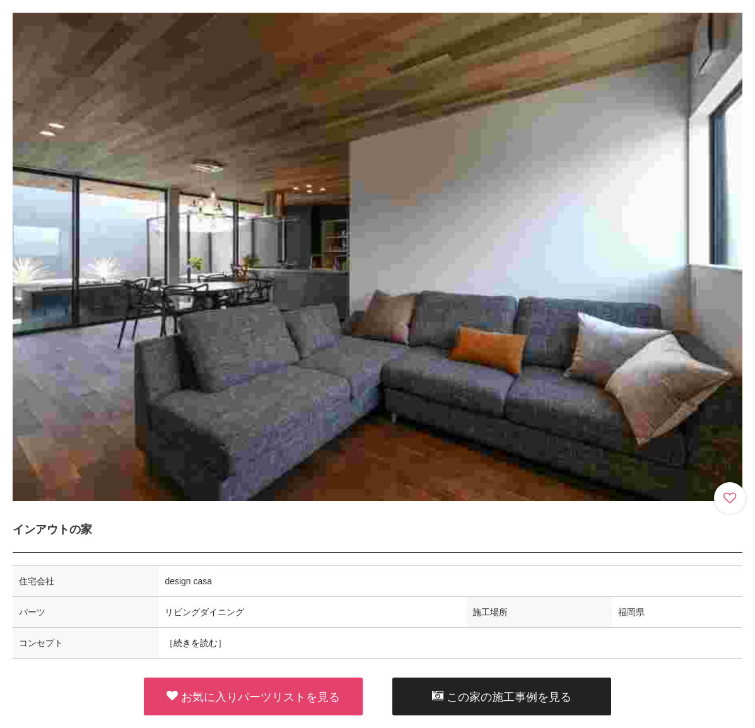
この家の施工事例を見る (501, 696)
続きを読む (195, 643)
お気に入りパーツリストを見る (253, 696)
